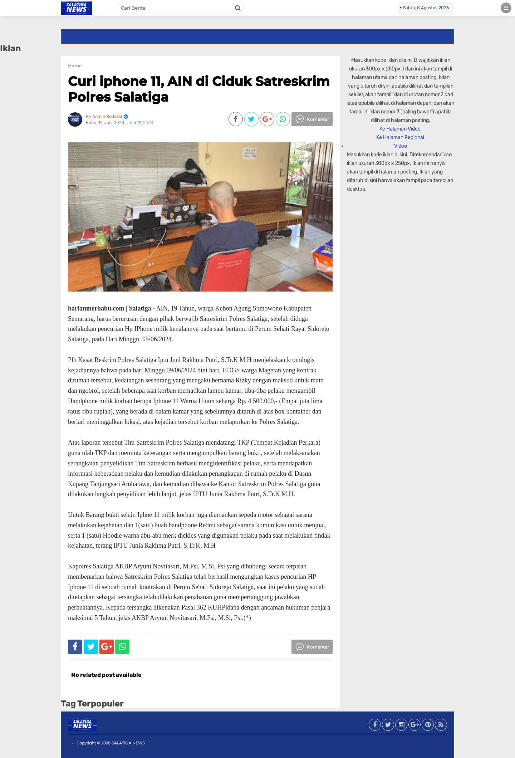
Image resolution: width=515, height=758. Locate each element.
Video (400, 146)
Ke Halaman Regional (400, 138)
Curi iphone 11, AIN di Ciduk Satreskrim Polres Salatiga (199, 88)
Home (75, 65)
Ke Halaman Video (400, 129)
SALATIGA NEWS (128, 742)
